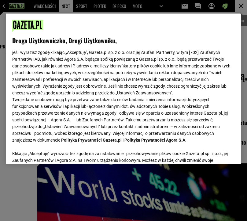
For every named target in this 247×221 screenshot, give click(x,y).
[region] (123, 88)
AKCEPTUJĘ (214, 151)
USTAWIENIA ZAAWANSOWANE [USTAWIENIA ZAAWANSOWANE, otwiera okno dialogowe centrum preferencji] (52, 151)
